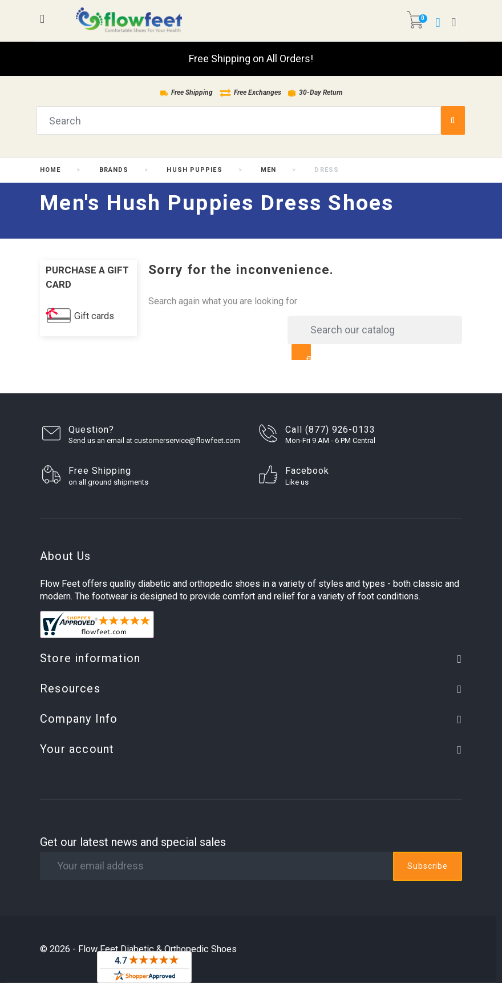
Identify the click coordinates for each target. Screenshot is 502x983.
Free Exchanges (250, 92)
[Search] (375, 330)
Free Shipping (186, 92)
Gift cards (94, 316)
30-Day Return (315, 92)
